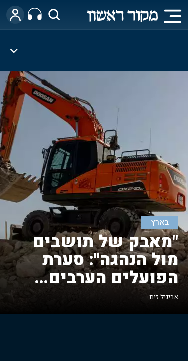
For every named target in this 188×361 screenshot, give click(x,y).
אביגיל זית (163, 297)
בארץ (160, 222)
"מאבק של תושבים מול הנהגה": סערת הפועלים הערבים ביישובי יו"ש (105, 268)
